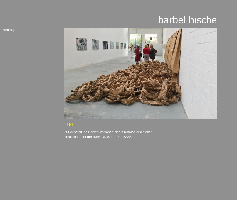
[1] (66, 124)
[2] (71, 124)
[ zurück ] (7, 30)
